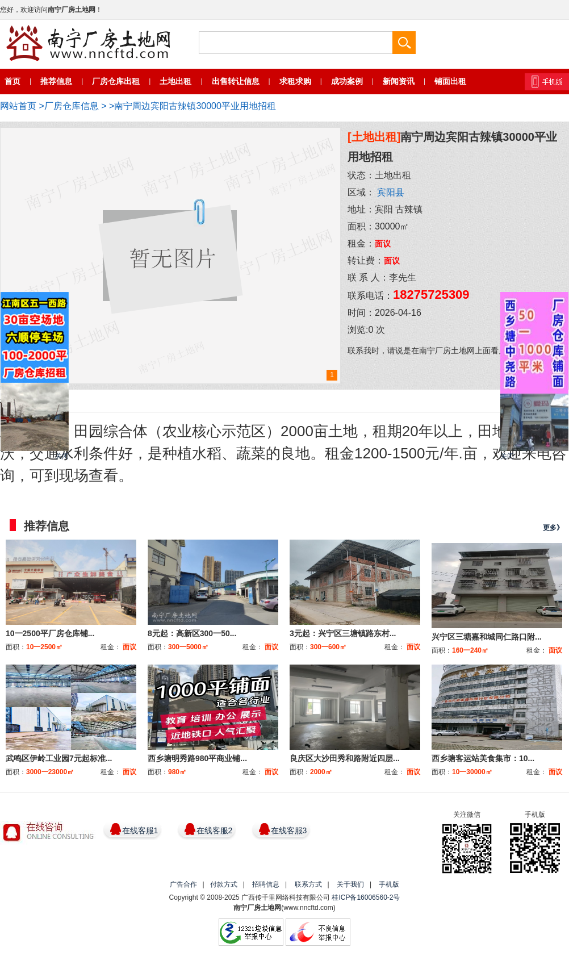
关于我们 (350, 884)
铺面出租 (450, 81)
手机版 (389, 884)
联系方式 (308, 884)
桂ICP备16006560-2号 (366, 897)
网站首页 (18, 106)
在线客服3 (289, 830)
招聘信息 (265, 884)
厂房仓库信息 (71, 106)
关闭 (62, 456)
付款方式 (223, 884)
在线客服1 (140, 830)
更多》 (553, 528)
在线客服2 (214, 830)
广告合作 (183, 884)
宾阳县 (390, 192)
